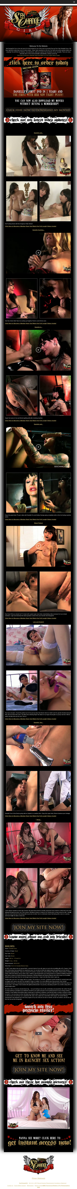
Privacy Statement (38, 1178)
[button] (38, 1033)
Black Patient (38, 523)
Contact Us (10, 1185)
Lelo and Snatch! (38, 622)
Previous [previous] (10, 1108)
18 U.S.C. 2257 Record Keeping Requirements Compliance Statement (47, 1183)
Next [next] (65, 1108)
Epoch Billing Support (20, 1185)
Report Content (39, 1185)
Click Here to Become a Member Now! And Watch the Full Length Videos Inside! (30, 226)
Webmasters (30, 1185)
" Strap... (38, 819)
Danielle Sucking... (38, 230)
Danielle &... (38, 327)
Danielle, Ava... (38, 722)
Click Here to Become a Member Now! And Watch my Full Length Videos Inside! (38, 55)
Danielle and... (38, 133)
